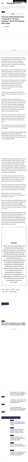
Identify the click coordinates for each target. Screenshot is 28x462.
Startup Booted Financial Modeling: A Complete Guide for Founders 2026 (17, 438)
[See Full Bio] (17, 282)
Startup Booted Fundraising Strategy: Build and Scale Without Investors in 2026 (17, 431)
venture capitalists (12, 64)
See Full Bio (13, 282)
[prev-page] (2, 459)
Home (2, 6)
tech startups (7, 114)
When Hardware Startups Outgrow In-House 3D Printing (18, 445)
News (6, 6)
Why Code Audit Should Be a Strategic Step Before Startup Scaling (17, 423)
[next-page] (5, 459)
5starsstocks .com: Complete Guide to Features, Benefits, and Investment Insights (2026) (18, 394)
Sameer (7, 26)
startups (17, 289)
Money (3, 321)
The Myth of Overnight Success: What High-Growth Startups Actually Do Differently (18, 454)
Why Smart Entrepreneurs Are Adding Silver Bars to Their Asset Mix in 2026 (13, 324)
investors (12, 289)
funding (7, 289)
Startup (12, 420)
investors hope (8, 212)
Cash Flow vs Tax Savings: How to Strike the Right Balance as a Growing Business (18, 401)
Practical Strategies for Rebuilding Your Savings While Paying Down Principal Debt (18, 409)
